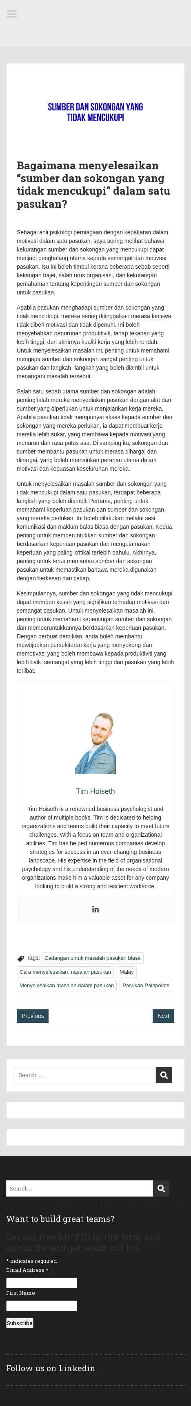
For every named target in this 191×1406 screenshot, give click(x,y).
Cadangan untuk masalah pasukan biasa (92, 958)
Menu (14, 14)
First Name (20, 1292)
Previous (33, 1016)
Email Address (27, 1269)
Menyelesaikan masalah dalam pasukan (67, 985)
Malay (127, 972)
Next (163, 1016)
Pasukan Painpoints (145, 985)
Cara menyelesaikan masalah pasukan (65, 972)
